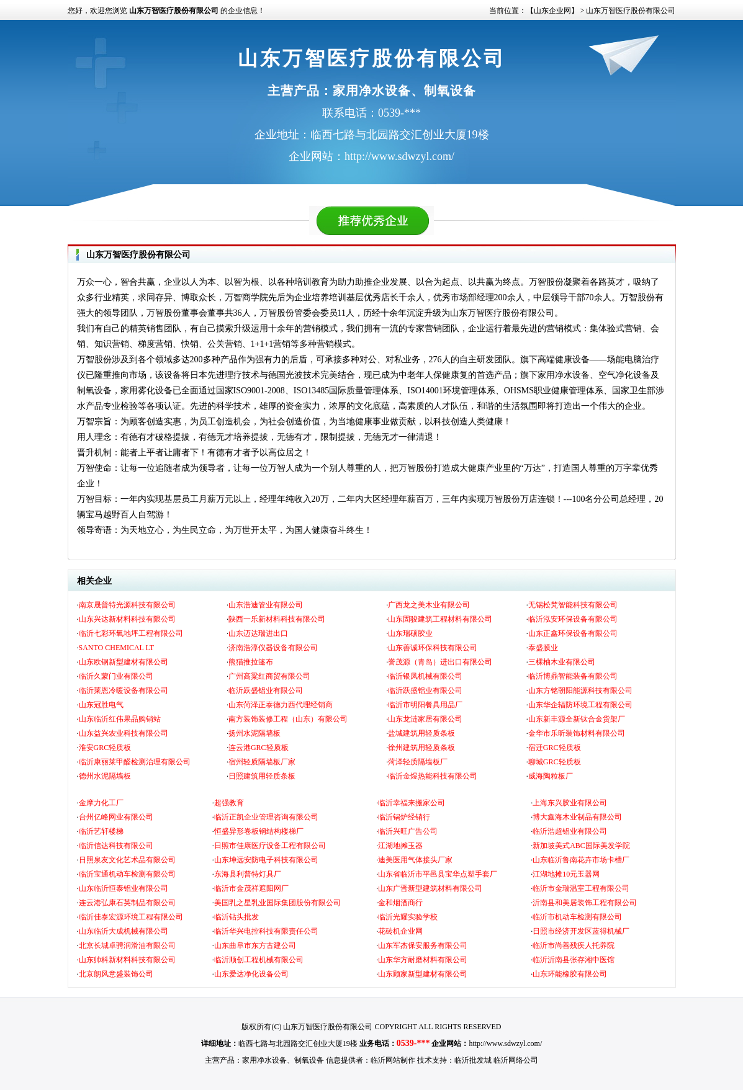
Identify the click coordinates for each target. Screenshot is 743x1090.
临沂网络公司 (515, 1060)
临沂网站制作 (393, 1060)
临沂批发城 (473, 1060)
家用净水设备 (264, 1060)
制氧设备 (309, 1060)
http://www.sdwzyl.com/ (505, 1043)
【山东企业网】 (552, 10)
